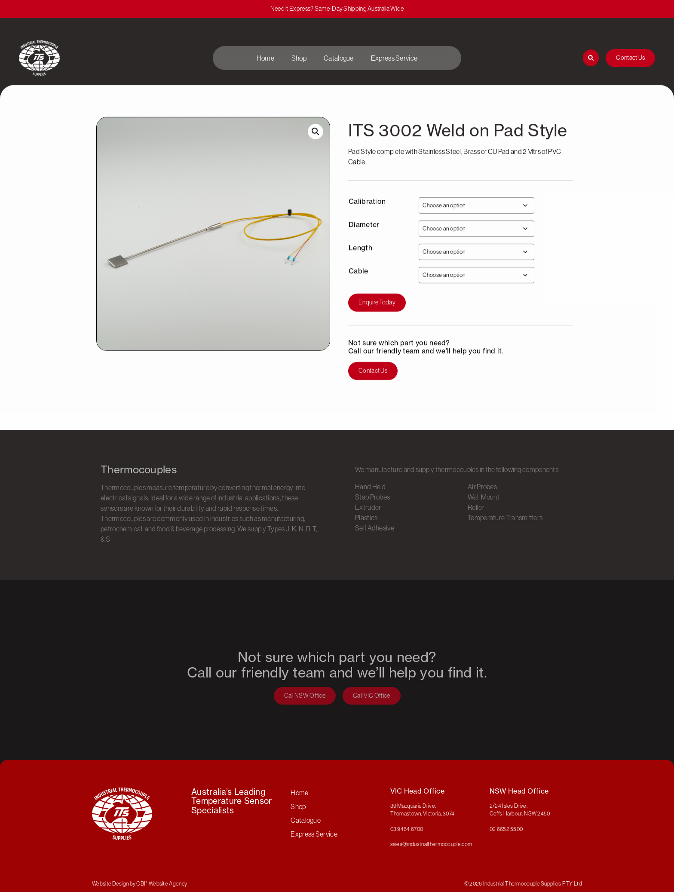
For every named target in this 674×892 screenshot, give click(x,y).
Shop (298, 58)
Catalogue (339, 58)
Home (265, 58)
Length (360, 260)
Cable (358, 283)
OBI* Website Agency (161, 883)
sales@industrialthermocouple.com (431, 843)
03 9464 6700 (406, 828)
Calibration (367, 214)
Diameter (364, 237)
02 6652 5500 (506, 828)
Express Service (394, 58)
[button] (315, 144)
